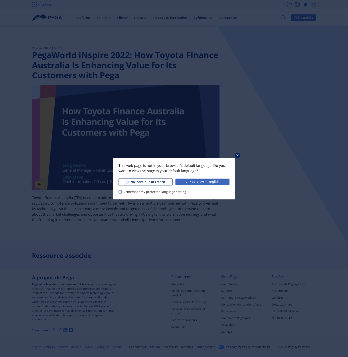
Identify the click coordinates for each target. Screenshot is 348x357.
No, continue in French (145, 181)
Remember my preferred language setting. (155, 192)
